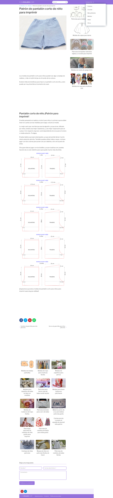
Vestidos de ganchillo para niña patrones (29, 327)
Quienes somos (39, 496)
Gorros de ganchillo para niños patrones (57, 327)
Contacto (46, 496)
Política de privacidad (55, 496)
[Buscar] (66, 2)
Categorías (89, 2)
